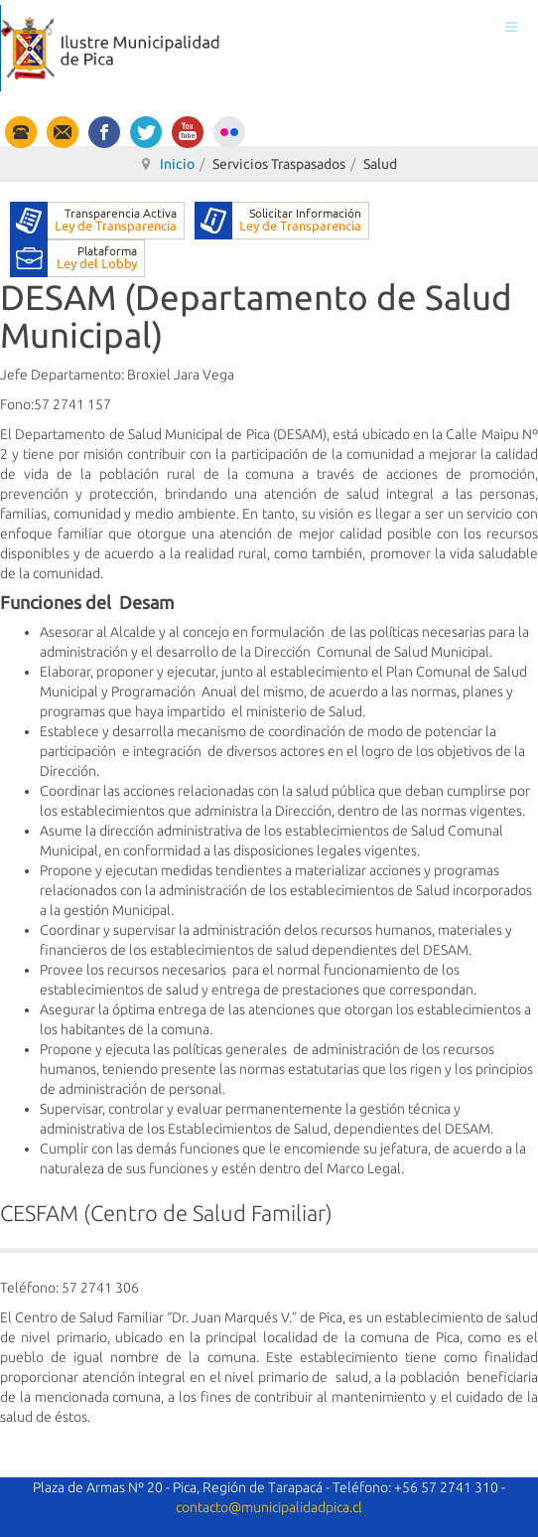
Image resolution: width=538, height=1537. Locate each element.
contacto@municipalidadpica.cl (269, 1507)
